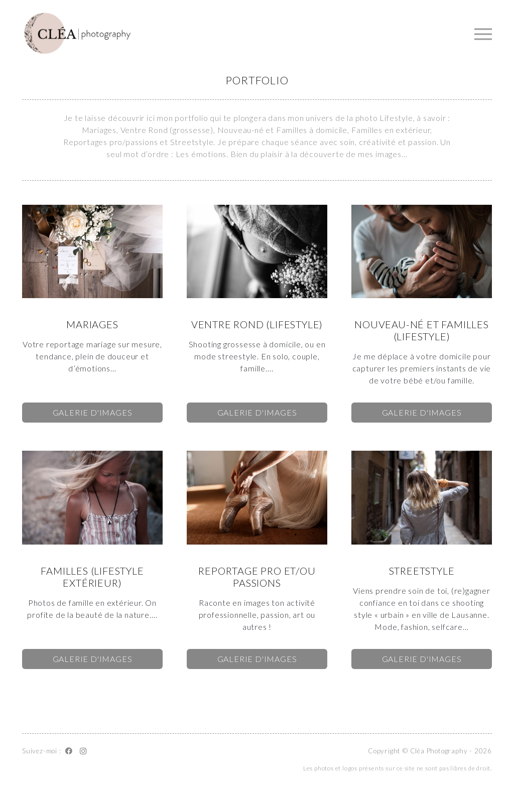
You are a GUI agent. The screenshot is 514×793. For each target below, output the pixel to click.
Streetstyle (422, 571)
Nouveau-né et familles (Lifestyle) (421, 330)
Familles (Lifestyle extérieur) (92, 577)
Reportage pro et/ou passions (256, 577)
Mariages (92, 324)
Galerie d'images (93, 412)
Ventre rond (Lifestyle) (257, 324)
